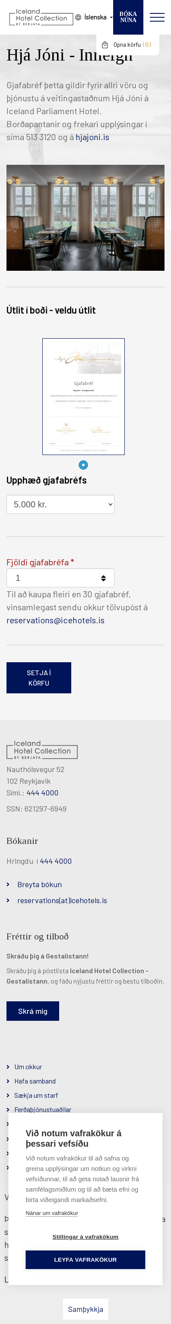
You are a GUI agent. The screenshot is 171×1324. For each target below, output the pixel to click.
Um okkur (28, 1066)
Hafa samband (35, 1081)
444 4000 (42, 792)
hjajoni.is (92, 136)
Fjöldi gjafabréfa (37, 562)
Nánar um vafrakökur (51, 1213)
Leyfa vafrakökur (85, 1260)
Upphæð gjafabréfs (46, 479)
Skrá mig (33, 1011)
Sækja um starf (36, 1095)
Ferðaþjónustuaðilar (42, 1109)
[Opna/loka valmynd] (157, 17)
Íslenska (95, 17)
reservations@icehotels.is (55, 620)
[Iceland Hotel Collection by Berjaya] (41, 17)
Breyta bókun (39, 884)
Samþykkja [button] (85, 1309)
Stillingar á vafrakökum (85, 1237)
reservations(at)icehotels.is (62, 900)
